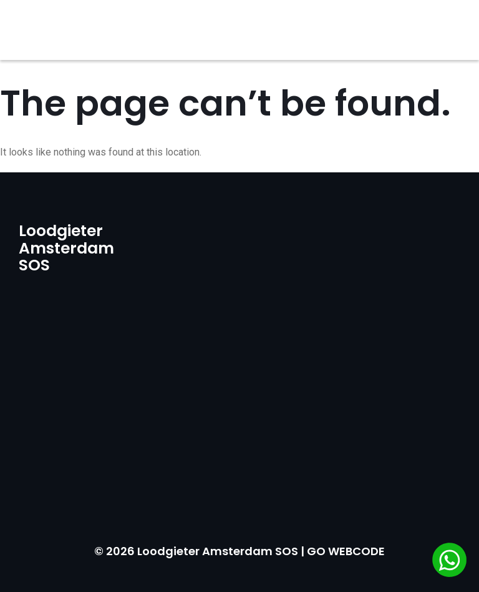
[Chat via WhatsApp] (449, 561)
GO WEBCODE (346, 551)
